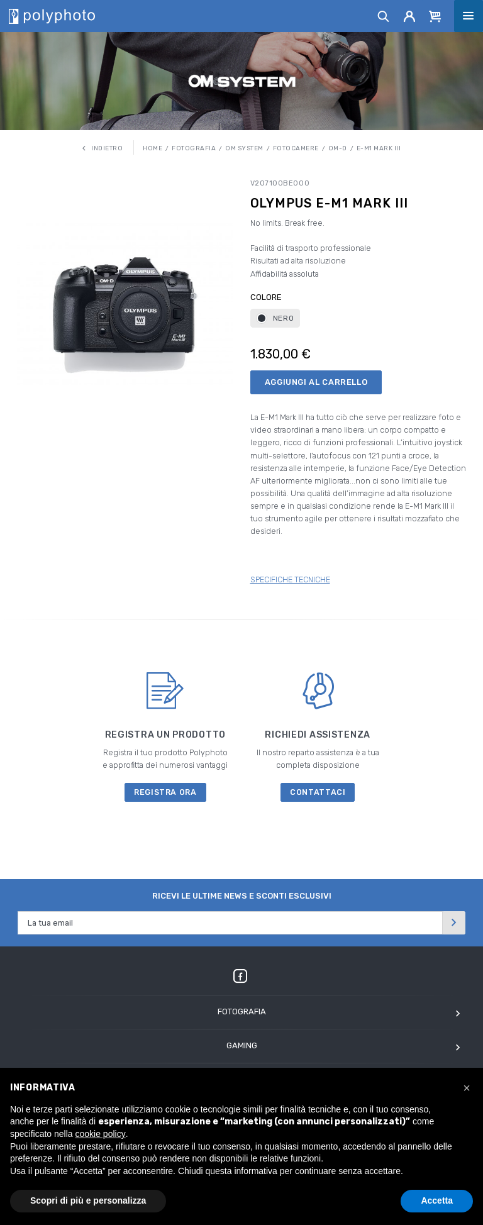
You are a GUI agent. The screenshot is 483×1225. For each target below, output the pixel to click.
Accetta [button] (437, 1200)
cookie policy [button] (100, 1134)
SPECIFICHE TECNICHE (290, 579)
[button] (467, 1088)
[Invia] (454, 922)
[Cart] (435, 15)
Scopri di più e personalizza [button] (88, 1200)
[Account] (410, 15)
